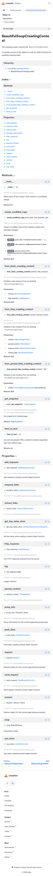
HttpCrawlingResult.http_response (25, 555)
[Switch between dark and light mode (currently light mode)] (10, 783)
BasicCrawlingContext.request (23, 663)
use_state (9, 167)
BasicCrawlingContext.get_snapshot (22, 412)
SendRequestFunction (26, 680)
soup (7, 163)
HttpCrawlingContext (22, 340)
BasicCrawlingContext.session (23, 708)
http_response (11, 136)
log (6, 140)
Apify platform (10, 847)
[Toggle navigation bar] (49, 3)
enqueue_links (11, 126)
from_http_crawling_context (16, 101)
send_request (10, 157)
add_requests (10, 123)
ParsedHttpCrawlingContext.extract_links (27, 514)
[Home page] (4, 10)
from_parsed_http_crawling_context (19, 105)
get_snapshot (10, 108)
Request (16, 658)
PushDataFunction (23, 635)
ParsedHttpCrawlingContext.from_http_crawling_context (22, 323)
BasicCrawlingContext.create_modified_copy (28, 223)
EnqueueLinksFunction (27, 348)
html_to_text (10, 112)
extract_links (10, 130)
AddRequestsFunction (26, 468)
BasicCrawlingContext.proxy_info (24, 618)
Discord (8, 821)
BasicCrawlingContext (22, 294)
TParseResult (25, 344)
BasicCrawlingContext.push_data (24, 641)
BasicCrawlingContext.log (22, 577)
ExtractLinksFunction (25, 353)
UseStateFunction (22, 744)
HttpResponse (24, 298)
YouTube (8, 836)
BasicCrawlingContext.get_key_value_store (27, 532)
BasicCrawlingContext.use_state (24, 749)
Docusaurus (9, 852)
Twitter (8, 831)
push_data (9, 150)
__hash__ (8, 91)
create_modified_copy (14, 95)
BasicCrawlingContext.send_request (25, 686)
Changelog (8, 810)
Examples (7, 801)
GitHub (8, 857)
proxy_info (9, 147)
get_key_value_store (13, 133)
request (8, 153)
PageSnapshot (30, 404)
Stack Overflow (10, 826)
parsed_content (11, 143)
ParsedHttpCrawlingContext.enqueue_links (28, 496)
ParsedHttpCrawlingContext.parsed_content (28, 600)
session (8, 160)
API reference (9, 805)
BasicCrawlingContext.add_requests (25, 473)
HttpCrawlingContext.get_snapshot (25, 410)
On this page (8, 29)
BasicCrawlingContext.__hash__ (24, 193)
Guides (6, 796)
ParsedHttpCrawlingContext (18, 69)
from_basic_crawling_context (16, 98)
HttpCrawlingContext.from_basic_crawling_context (30, 277)
